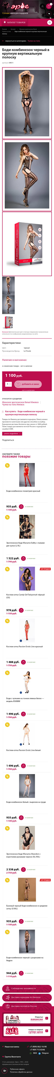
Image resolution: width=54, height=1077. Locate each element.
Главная (4, 29)
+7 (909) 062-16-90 (37, 1047)
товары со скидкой (26, 1031)
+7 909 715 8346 (37, 1050)
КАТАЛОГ (14, 22)
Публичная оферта (17, 1069)
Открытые (26, 1018)
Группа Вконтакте (11, 1057)
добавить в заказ (27, 384)
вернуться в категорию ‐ (21, 41)
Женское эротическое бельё (28, 29)
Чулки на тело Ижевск (13, 405)
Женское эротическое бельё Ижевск (20, 402)
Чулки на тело (6, 31)
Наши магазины (10, 1047)
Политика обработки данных (21, 1072)
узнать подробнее (12, 434)
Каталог (13, 29)
